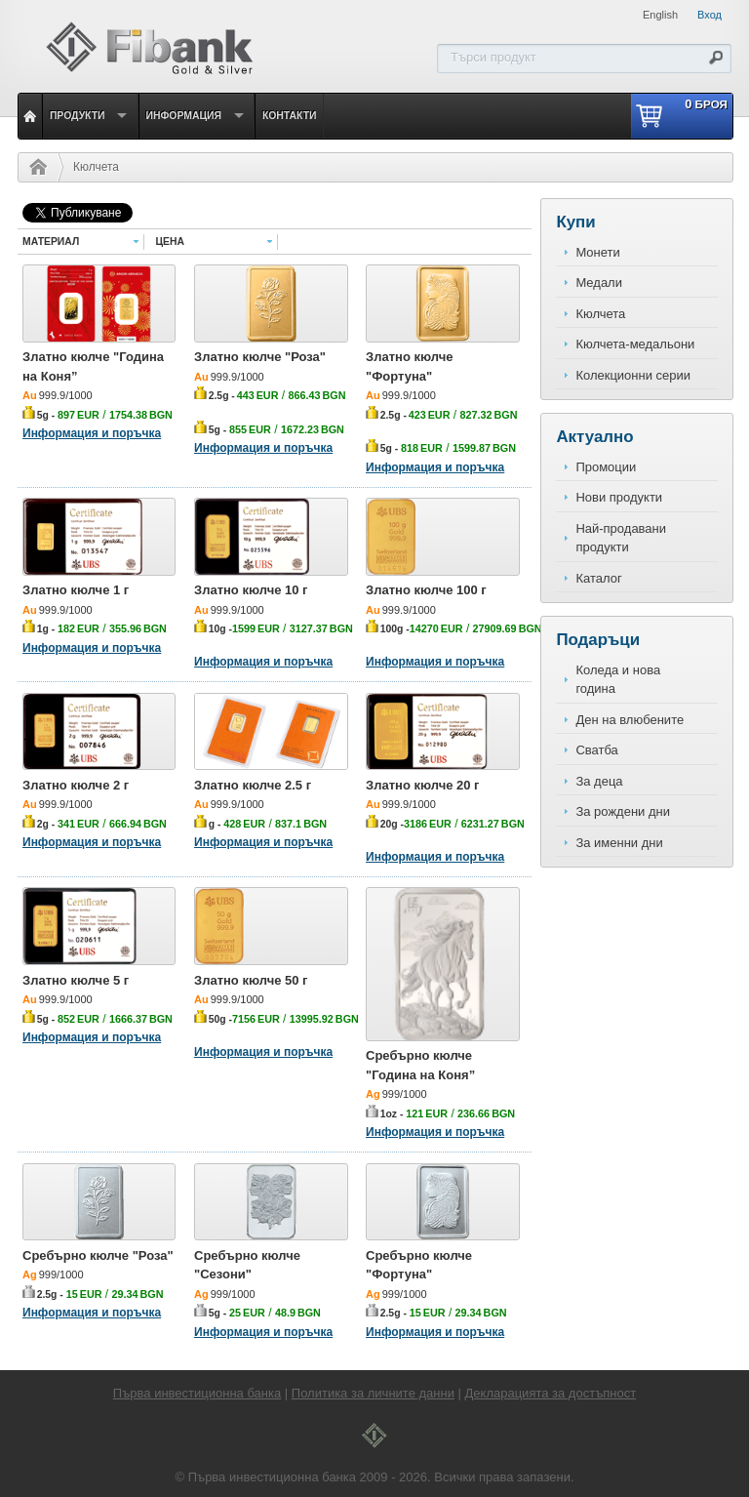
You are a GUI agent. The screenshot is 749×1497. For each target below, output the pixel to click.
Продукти (77, 115)
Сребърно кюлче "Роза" (98, 1255)
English (660, 14)
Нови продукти (618, 497)
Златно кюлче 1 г (75, 590)
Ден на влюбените (629, 719)
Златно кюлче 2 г (75, 785)
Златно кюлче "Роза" (260, 356)
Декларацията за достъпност (551, 1393)
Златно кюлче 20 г (423, 785)
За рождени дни (622, 811)
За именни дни (618, 842)
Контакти (289, 115)
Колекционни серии (632, 375)
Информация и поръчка (91, 433)
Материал (50, 241)
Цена (170, 241)
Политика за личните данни (373, 1393)
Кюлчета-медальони (634, 344)
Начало (33, 167)
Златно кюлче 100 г (426, 590)
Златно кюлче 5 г (75, 980)
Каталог (598, 578)
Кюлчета (96, 167)
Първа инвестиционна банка (197, 1393)
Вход (709, 14)
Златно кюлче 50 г (251, 980)
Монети (597, 252)
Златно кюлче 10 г (251, 590)
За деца (598, 781)
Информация (183, 115)
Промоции (605, 467)
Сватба (596, 750)
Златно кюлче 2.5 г (252, 785)
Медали (598, 282)
